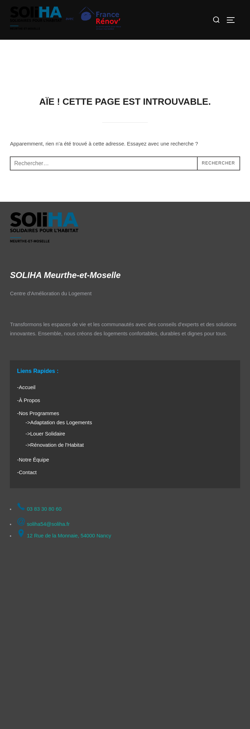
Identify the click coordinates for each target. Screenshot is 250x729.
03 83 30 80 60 (39, 509)
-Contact (27, 472)
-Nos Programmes (38, 413)
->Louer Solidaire (45, 434)
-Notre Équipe (33, 460)
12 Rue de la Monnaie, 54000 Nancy (64, 535)
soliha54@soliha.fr (43, 524)
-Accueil (26, 387)
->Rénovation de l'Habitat (54, 445)
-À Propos (28, 400)
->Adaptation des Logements (58, 422)
